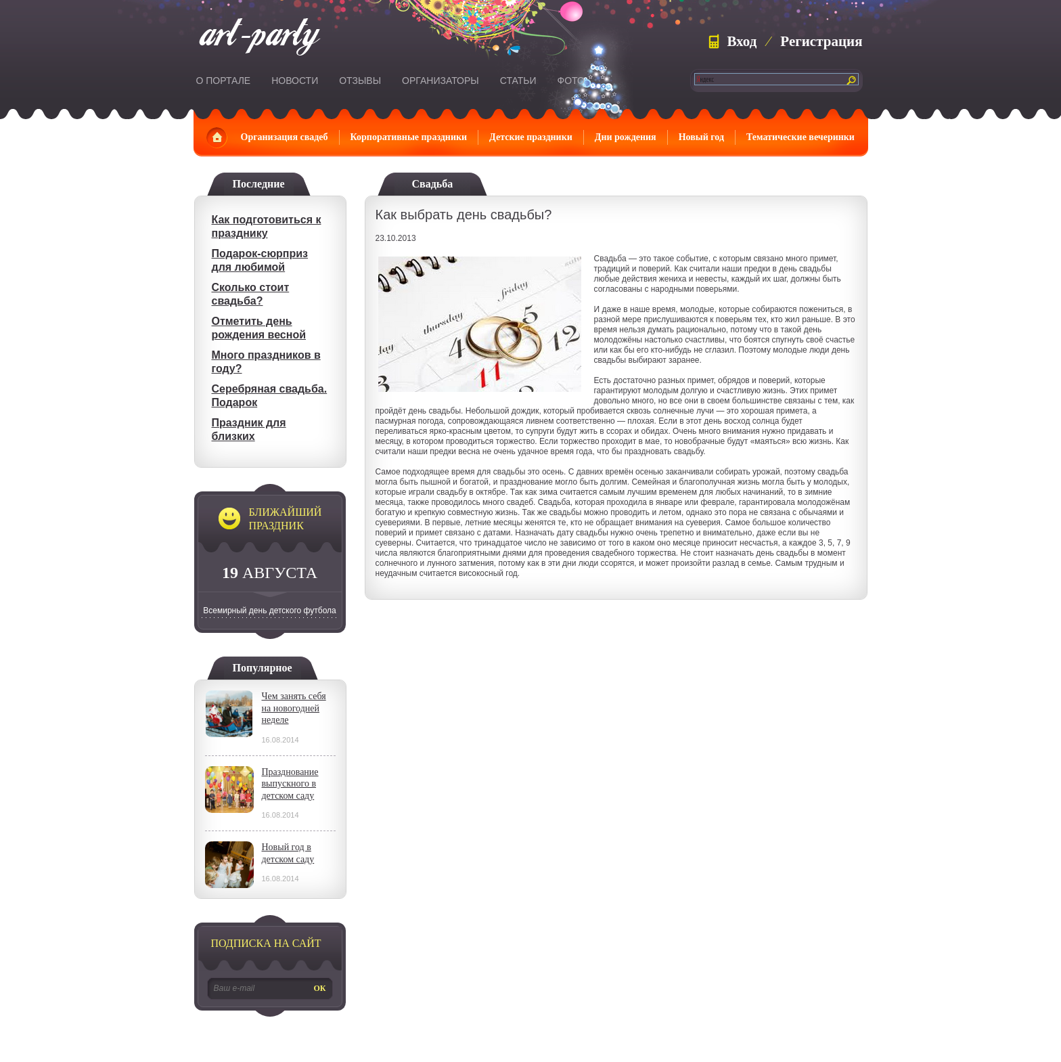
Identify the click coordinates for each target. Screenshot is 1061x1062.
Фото (571, 80)
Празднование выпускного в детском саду (290, 784)
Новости (294, 80)
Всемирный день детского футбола (269, 610)
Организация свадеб (284, 137)
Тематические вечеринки (800, 137)
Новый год (701, 137)
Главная (216, 137)
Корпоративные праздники (409, 137)
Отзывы (360, 80)
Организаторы (440, 80)
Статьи (518, 80)
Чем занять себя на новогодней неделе (294, 708)
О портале (223, 80)
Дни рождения (625, 137)
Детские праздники (530, 137)
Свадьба (432, 184)
